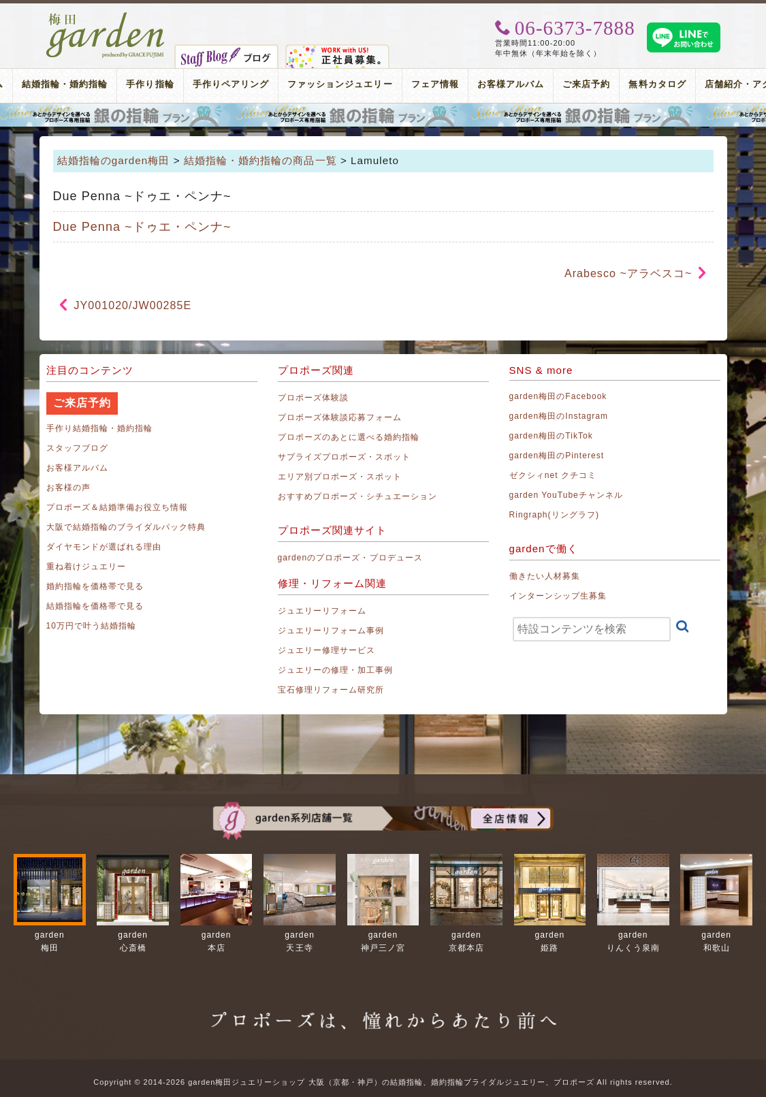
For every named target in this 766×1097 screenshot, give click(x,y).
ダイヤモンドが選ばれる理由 (104, 547)
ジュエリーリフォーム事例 (331, 630)
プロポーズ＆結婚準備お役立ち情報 (117, 507)
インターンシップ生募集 (558, 596)
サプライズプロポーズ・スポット (344, 457)
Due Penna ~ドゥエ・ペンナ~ (142, 227)
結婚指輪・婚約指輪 (65, 84)
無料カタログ (657, 84)
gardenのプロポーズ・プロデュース (350, 557)
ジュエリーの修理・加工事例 (336, 670)
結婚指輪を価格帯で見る (95, 606)
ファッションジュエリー (340, 84)
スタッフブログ (77, 448)
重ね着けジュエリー (86, 566)
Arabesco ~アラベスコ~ (628, 273)
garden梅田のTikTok (551, 436)
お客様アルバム (510, 84)
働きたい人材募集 (544, 576)
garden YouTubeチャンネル (566, 495)
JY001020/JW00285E (133, 305)
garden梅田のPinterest (557, 455)
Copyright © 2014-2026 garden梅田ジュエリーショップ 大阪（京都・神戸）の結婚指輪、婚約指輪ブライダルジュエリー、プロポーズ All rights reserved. (382, 1082)
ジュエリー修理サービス (327, 650)
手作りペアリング (231, 84)
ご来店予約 (586, 84)
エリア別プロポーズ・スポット (340, 476)
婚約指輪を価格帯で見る (95, 586)
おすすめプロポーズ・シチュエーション (358, 496)
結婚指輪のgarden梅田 (113, 160)
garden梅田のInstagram (559, 416)
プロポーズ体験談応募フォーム (340, 417)
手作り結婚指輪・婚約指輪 (99, 428)
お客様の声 (68, 487)
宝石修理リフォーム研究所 (331, 690)
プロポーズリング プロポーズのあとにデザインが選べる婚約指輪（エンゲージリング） (383, 115)
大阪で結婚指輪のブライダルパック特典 (126, 527)
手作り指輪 (150, 84)
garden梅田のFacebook (558, 396)
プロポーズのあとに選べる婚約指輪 (349, 437)
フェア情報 (435, 84)
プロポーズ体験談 (313, 397)
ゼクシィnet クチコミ (553, 475)
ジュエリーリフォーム (322, 611)
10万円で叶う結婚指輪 (91, 626)
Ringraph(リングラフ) (554, 515)
